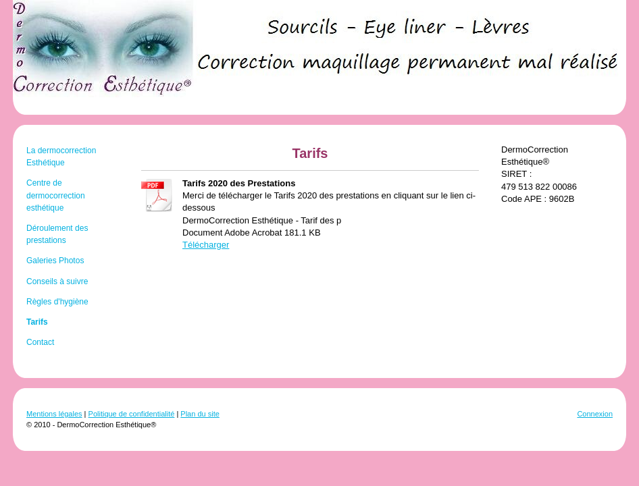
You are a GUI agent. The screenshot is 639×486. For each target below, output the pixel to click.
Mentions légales (54, 414)
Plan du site (199, 414)
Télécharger (205, 245)
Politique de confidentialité (131, 414)
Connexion (595, 414)
